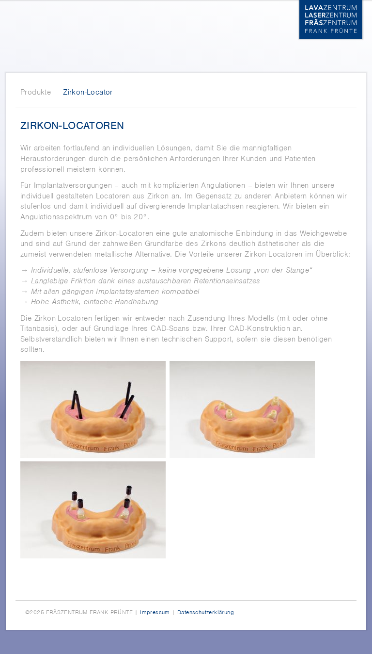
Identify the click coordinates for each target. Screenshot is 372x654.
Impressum (155, 612)
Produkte (35, 92)
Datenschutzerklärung (205, 612)
